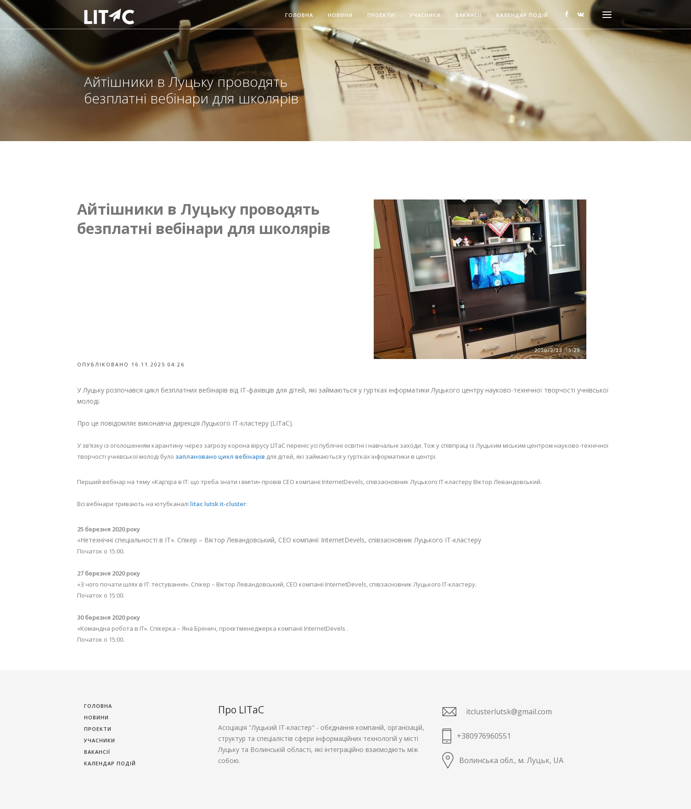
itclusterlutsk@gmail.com (509, 711)
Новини (340, 15)
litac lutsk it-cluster (218, 504)
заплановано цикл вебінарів (220, 456)
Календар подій (522, 15)
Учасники (425, 15)
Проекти (381, 15)
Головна (299, 15)
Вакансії (468, 15)
